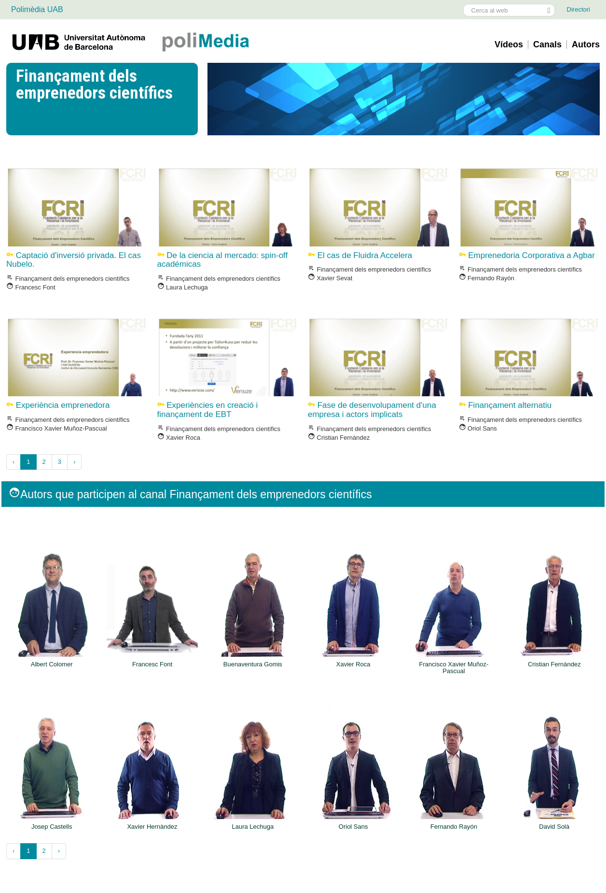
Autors (586, 44)
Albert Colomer (52, 664)
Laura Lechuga (182, 287)
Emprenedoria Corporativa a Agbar (527, 255)
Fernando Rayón (486, 278)
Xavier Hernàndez (152, 826)
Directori (578, 9)
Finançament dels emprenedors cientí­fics (68, 278)
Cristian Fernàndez (339, 437)
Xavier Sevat (330, 278)
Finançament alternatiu (505, 405)
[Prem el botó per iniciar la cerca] (548, 10)
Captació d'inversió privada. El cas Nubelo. (73, 260)
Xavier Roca (178, 437)
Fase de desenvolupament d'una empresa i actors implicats (372, 410)
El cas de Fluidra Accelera (360, 255)
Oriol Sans (478, 428)
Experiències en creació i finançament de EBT (207, 410)
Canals (547, 44)
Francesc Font (30, 287)
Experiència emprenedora (58, 405)
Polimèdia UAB (37, 9)
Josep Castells (51, 826)
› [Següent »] (74, 461)
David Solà (554, 826)
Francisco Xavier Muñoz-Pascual (56, 428)
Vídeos (509, 44)
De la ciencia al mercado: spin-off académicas (222, 260)
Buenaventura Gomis (252, 664)
